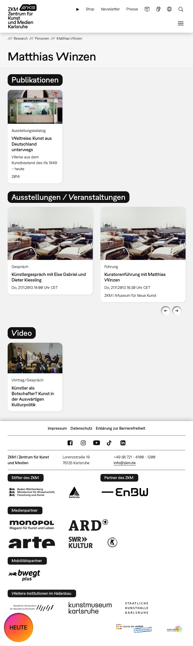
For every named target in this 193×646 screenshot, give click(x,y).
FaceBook (70, 443)
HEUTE (18, 627)
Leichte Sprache (147, 9)
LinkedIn (123, 443)
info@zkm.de (125, 463)
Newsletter (110, 9)
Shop (90, 9)
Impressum (57, 428)
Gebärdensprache (158, 9)
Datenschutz (81, 428)
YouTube (96, 443)
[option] (37, 136)
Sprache (169, 9)
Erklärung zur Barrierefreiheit (120, 428)
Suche (180, 9)
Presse (132, 9)
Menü (180, 23)
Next (176, 310)
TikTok (109, 443)
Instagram (83, 443)
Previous (165, 310)
